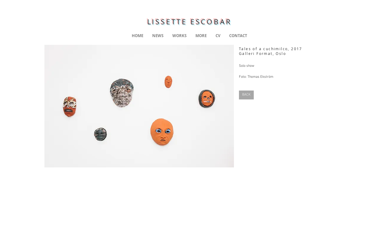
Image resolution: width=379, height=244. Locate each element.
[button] (139, 106)
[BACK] (246, 95)
